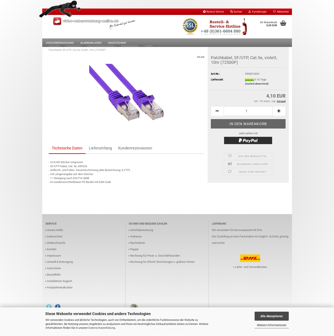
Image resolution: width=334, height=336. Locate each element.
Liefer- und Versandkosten (251, 267)
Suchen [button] (236, 11)
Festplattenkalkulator (60, 288)
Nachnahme (137, 243)
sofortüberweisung (141, 230)
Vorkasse (136, 237)
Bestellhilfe (54, 275)
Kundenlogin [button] (257, 11)
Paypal (134, 249)
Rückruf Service (213, 11)
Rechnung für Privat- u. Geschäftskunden (155, 256)
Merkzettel (281, 11)
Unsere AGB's (55, 230)
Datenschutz (54, 237)
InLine (200, 57)
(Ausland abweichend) (256, 84)
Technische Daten (67, 149)
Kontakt (51, 249)
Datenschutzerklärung (101, 327)
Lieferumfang (100, 149)
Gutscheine (54, 269)
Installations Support (59, 281)
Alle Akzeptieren (271, 316)
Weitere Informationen (271, 325)
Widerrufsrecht (56, 243)
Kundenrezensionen (135, 149)
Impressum (54, 256)
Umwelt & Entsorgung (60, 262)
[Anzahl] (248, 112)
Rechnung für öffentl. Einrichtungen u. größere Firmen (162, 262)
